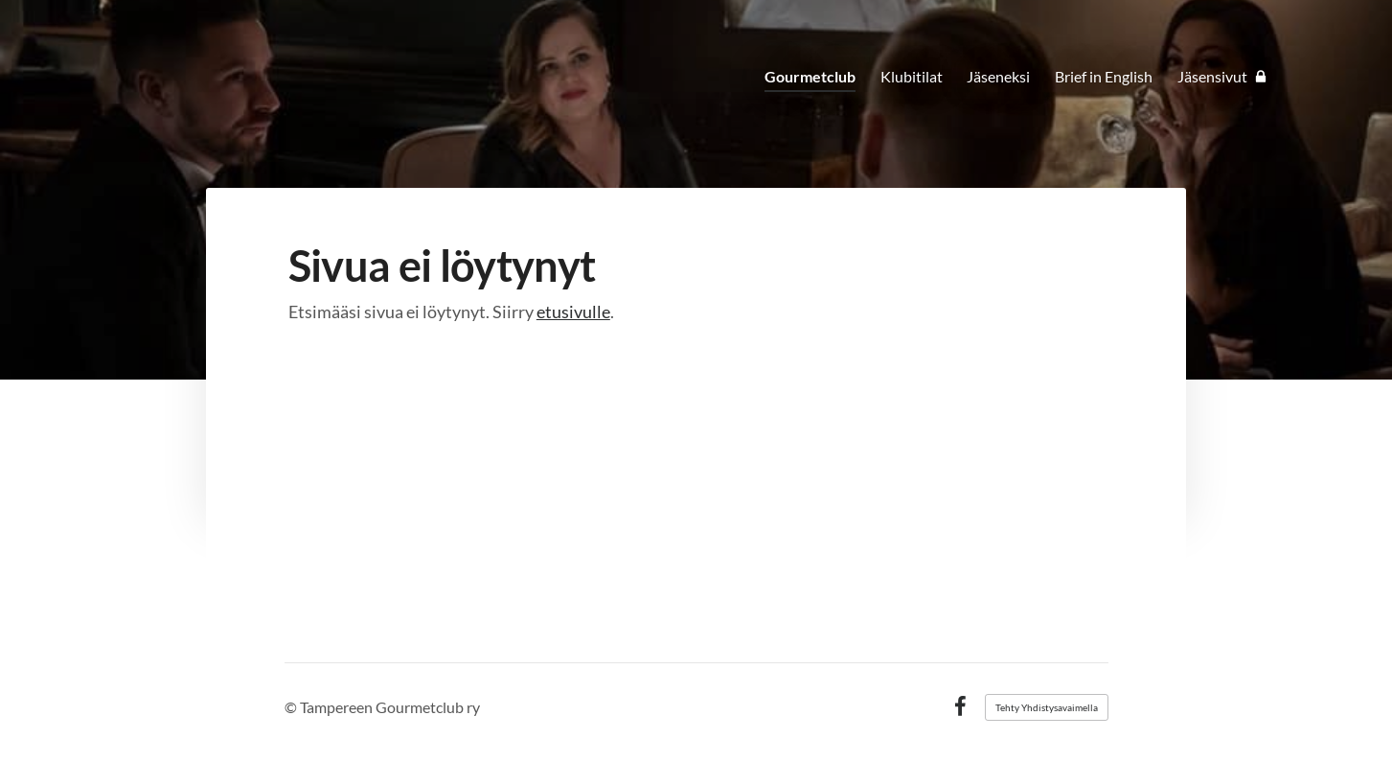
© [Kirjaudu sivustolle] (292, 707)
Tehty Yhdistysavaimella (1046, 707)
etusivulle (573, 311)
